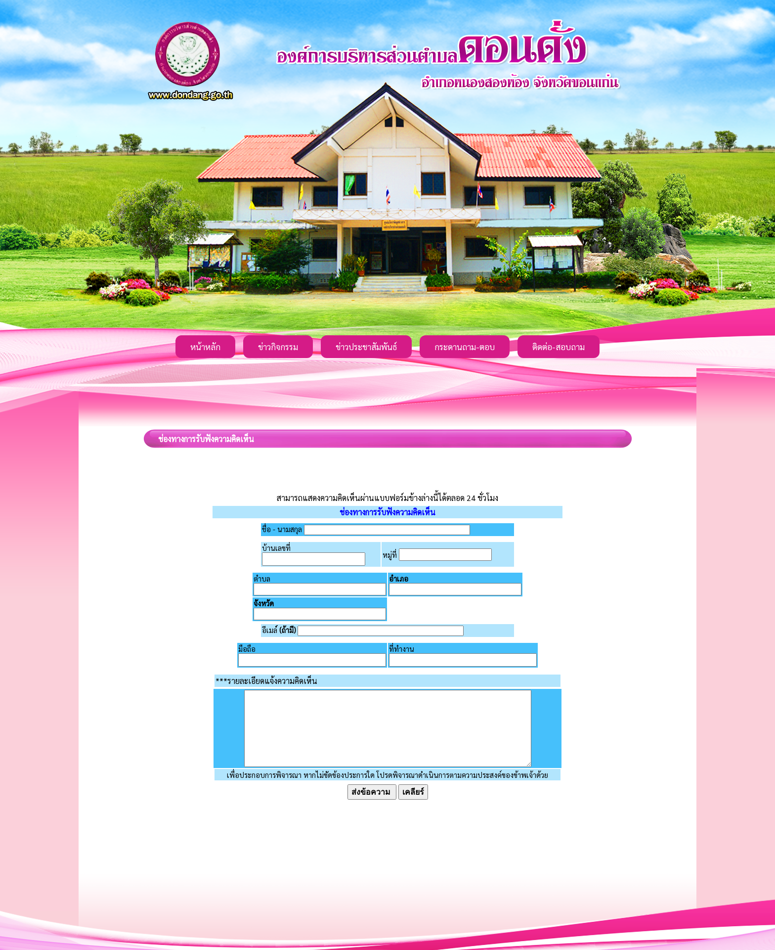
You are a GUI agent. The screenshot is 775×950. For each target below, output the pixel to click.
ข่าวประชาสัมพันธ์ (366, 346)
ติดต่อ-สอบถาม (558, 346)
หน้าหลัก (205, 346)
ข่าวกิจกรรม (278, 346)
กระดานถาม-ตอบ (464, 346)
